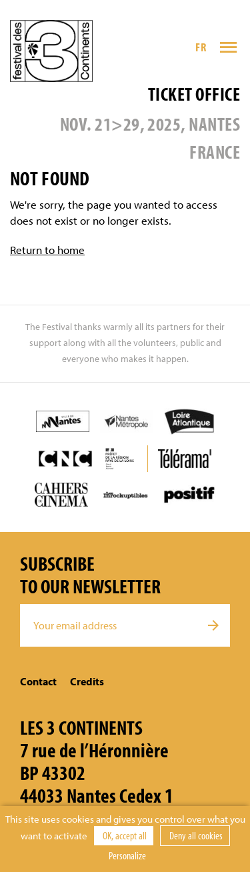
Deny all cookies (195, 835)
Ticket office (194, 93)
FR (200, 47)
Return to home (47, 250)
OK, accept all (124, 835)
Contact (38, 681)
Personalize (127, 855)
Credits (87, 681)
